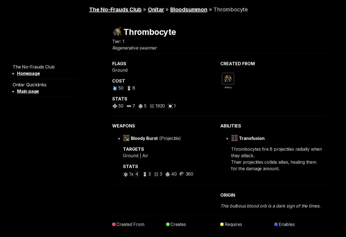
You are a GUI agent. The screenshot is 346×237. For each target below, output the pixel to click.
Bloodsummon (188, 9)
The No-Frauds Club (115, 9)
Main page (28, 91)
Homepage (28, 73)
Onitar (156, 9)
